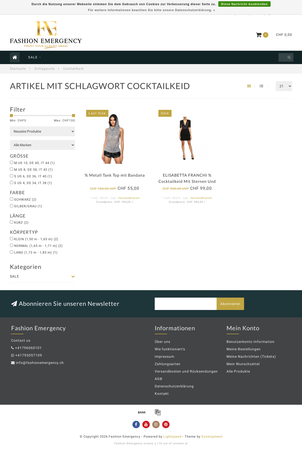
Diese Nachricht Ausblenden (244, 4)
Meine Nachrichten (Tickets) (251, 356)
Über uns (162, 342)
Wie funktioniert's (170, 349)
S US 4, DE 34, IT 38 (33, 183)
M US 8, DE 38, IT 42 (33, 169)
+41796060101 (28, 348)
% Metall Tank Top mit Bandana (115, 175)
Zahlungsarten (167, 364)
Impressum (164, 356)
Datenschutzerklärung (174, 386)
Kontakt (162, 394)
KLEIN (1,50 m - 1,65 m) (36, 239)
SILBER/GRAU (28, 206)
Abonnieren (230, 304)
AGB (158, 379)
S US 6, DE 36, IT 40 (33, 176)
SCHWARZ (25, 199)
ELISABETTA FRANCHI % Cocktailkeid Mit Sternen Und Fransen (187, 181)
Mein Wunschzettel (243, 364)
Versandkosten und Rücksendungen (186, 371)
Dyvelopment (212, 436)
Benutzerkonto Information (250, 342)
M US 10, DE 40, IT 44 (34, 163)
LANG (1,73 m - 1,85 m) (36, 252)
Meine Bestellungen (243, 349)
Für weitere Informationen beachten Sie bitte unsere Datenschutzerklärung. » (151, 10)
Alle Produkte (238, 371)
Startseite (18, 69)
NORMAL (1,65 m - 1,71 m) (38, 246)
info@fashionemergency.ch (40, 363)
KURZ (21, 222)
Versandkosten (129, 198)
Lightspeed (172, 436)
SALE (33, 57)
